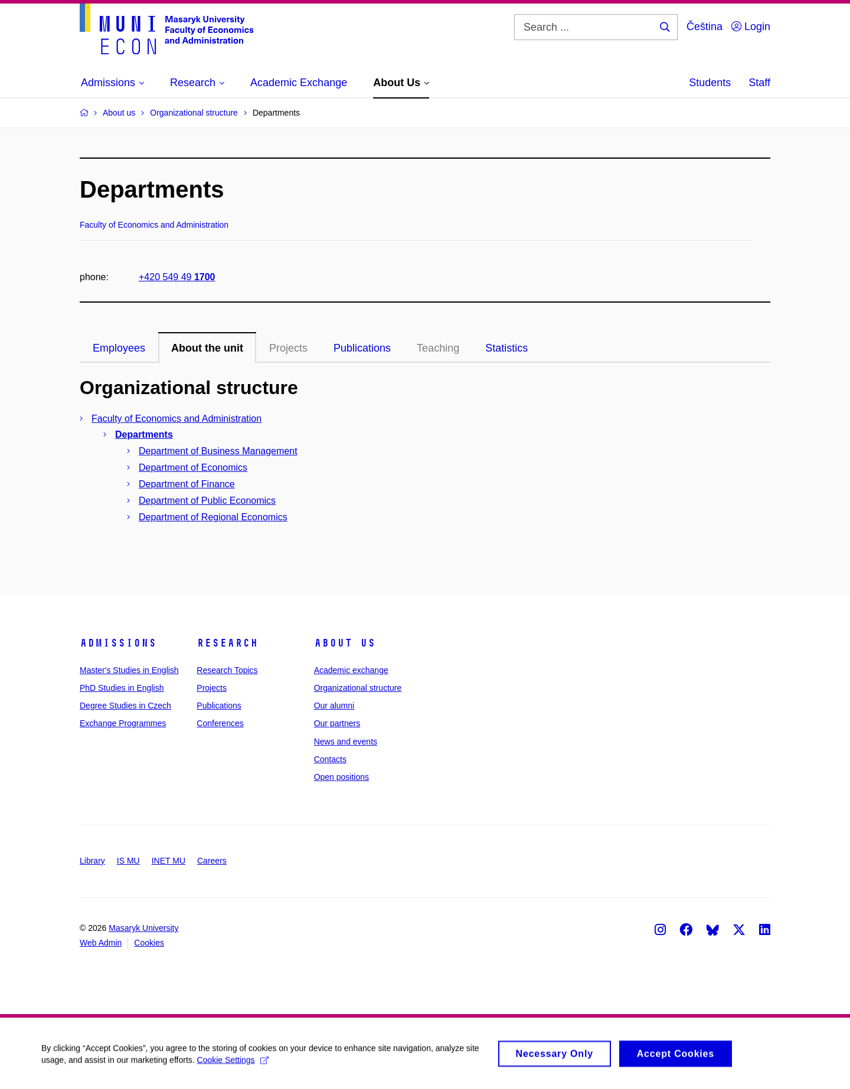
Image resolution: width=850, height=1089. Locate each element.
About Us (344, 643)
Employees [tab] (119, 348)
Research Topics (227, 670)
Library (92, 860)
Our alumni (334, 705)
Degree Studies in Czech (125, 705)
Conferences (220, 723)
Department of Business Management (218, 451)
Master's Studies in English (129, 670)
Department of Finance (187, 484)
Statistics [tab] (506, 348)
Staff (759, 82)
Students (710, 82)
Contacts (330, 759)
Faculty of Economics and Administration (176, 419)
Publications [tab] (362, 348)
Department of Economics (193, 468)
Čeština (704, 26)
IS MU (128, 860)
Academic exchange (351, 670)
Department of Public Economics (207, 501)
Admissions (118, 643)
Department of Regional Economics (213, 517)
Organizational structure (358, 688)
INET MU (168, 860)
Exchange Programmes (123, 723)
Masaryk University (143, 928)
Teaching (438, 348)
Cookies (149, 942)
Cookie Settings (233, 1064)
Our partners (337, 723)
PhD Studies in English (122, 688)
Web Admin (101, 942)
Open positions (341, 777)
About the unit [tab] (207, 348)
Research (227, 643)
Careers (212, 860)
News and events (345, 741)
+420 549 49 (177, 277)
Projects (288, 348)
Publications (219, 705)
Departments (144, 434)
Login (750, 26)
